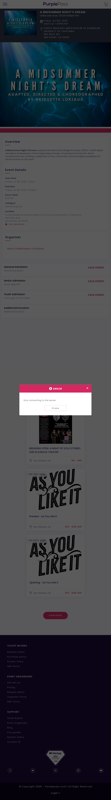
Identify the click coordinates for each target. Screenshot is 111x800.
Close (55, 408)
